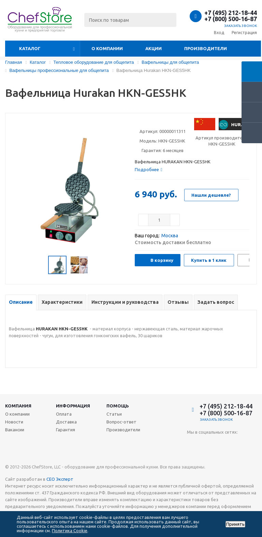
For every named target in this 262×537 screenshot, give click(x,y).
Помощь (117, 405)
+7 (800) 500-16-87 (230, 19)
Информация (73, 405)
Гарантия (65, 429)
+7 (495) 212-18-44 (230, 13)
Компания (18, 405)
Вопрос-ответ (121, 421)
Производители (205, 48)
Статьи (114, 414)
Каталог (30, 48)
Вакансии (14, 429)
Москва (169, 235)
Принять (235, 524)
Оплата (64, 414)
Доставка (66, 421)
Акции (153, 48)
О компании (107, 48)
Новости (14, 421)
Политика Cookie (69, 530)
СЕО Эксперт (59, 479)
